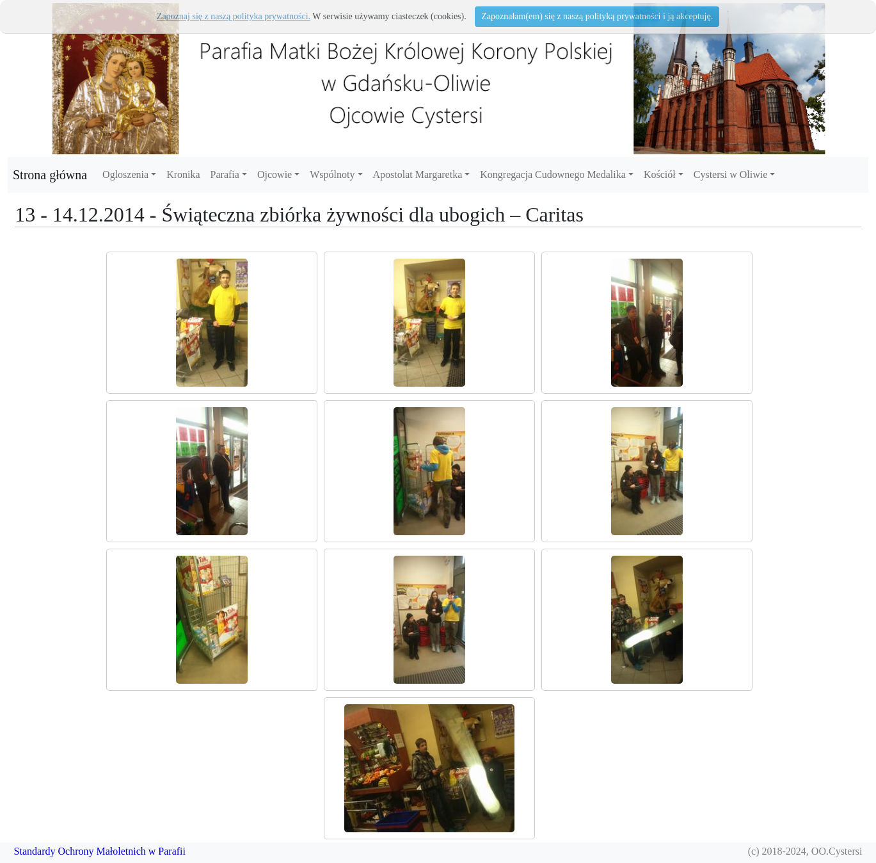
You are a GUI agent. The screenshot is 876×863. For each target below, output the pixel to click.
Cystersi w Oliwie (731, 174)
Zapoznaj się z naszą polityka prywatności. (233, 16)
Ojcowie (274, 174)
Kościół (660, 174)
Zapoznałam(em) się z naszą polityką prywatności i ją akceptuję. (597, 16)
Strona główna (50, 175)
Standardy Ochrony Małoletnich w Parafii (100, 851)
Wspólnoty (332, 174)
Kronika (183, 174)
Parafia (225, 174)
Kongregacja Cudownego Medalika (552, 174)
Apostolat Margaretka (418, 174)
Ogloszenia (125, 174)
